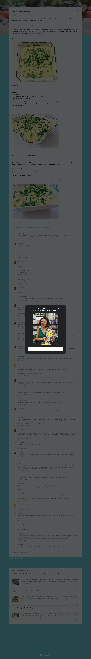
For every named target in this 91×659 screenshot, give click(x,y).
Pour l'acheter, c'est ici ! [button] (45, 349)
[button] (64, 306)
